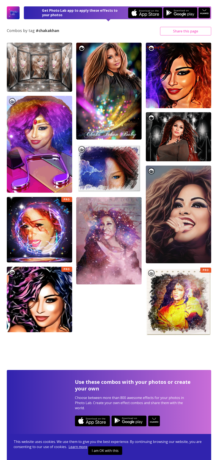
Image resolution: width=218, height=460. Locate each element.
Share (185, 31)
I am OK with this (105, 450)
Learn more (78, 446)
